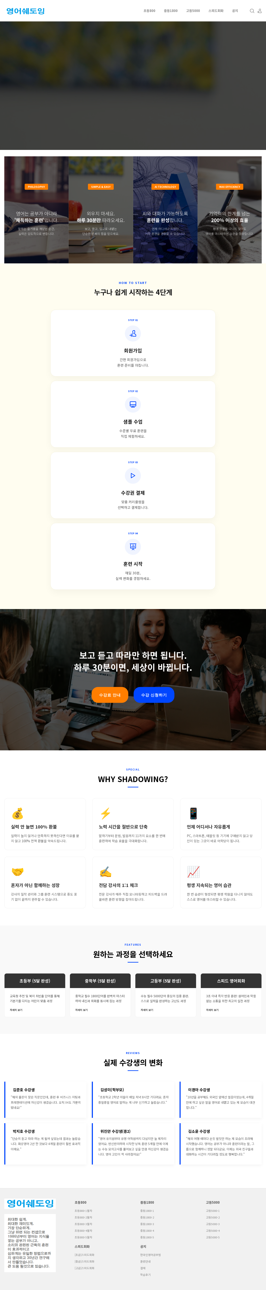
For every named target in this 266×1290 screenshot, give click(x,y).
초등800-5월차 (83, 1027)
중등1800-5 (147, 1027)
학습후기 (145, 1065)
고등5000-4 (213, 1021)
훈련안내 (145, 1052)
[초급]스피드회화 (84, 1045)
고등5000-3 (213, 1014)
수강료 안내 (110, 485)
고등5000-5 (213, 1027)
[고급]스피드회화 (84, 1058)
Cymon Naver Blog (141, 1097)
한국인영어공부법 (150, 1045)
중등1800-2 (147, 1007)
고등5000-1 (213, 1001)
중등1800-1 (147, 1001)
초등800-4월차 (83, 1021)
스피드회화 (216, 10)
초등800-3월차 (83, 1014)
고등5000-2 (213, 1007)
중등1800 (171, 10)
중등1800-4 (147, 1021)
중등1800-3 (147, 1014)
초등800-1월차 (83, 1001)
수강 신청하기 (154, 485)
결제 (142, 1058)
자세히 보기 (16, 800)
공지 (235, 10)
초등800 (149, 10)
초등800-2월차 (83, 1007)
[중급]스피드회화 (84, 1052)
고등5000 (193, 10)
